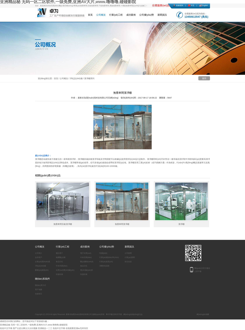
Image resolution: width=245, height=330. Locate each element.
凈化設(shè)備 (76, 78)
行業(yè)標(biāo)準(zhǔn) (109, 257)
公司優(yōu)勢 (146, 15)
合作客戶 (38, 257)
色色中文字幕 (6, 328)
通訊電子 (59, 253)
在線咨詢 (179, 5)
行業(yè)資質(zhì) (106, 262)
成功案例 (131, 15)
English (205, 5)
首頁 (90, 15)
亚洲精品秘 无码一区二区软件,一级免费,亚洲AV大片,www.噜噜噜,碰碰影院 (34, 325)
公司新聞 (128, 253)
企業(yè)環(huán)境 (42, 262)
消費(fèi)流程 (104, 266)
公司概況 (101, 15)
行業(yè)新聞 (130, 257)
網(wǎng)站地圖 (203, 314)
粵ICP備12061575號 (114, 314)
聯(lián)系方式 (40, 285)
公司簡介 (38, 253)
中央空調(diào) (61, 266)
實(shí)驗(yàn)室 (86, 270)
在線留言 (38, 294)
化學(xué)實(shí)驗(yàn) (65, 270)
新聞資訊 (162, 15)
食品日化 (59, 262)
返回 (204, 78)
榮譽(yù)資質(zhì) (42, 270)
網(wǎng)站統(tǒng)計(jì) (132, 314)
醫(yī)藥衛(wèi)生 (86, 262)
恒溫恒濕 (59, 274)
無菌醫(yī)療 (60, 257)
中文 (192, 5)
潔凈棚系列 (89, 78)
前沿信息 (128, 262)
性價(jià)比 (103, 253)
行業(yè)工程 (116, 15)
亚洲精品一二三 (45, 328)
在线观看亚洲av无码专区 (77, 328)
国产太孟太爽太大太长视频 (25, 328)
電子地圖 (38, 290)
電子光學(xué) (85, 253)
